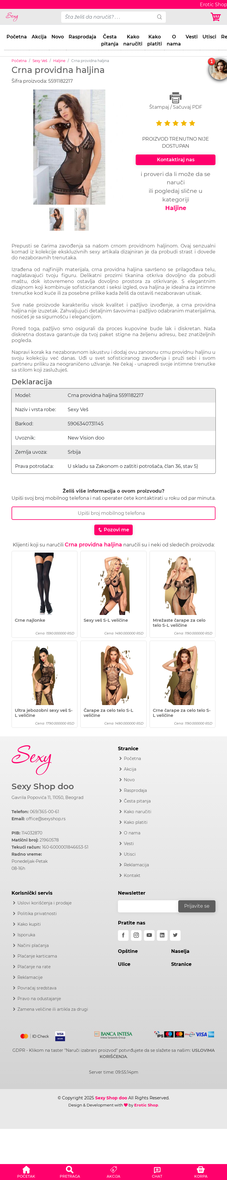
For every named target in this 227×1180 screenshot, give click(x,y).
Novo (57, 37)
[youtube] (149, 935)
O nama (174, 40)
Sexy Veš (40, 60)
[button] (26, 1171)
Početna (17, 37)
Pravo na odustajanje (39, 999)
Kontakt (132, 875)
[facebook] (123, 935)
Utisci (209, 37)
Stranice (181, 964)
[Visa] (57, 1035)
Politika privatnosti (37, 914)
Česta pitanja (110, 40)
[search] (159, 17)
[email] (152, 906)
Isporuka (26, 935)
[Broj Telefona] (113, 513)
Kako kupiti (29, 924)
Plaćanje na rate (34, 967)
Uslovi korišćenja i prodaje (44, 903)
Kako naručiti (132, 40)
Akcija (39, 37)
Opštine (128, 951)
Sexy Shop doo (43, 786)
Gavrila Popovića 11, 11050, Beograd (47, 797)
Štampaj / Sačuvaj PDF (175, 101)
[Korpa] (216, 17)
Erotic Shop (146, 1105)
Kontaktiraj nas (175, 159)
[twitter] (175, 935)
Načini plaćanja (33, 945)
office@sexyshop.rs (46, 818)
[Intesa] (113, 1034)
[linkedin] (162, 935)
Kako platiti (154, 40)
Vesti (192, 37)
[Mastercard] (35, 1035)
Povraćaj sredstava (36, 988)
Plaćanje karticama (37, 956)
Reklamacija (136, 865)
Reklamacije (30, 977)
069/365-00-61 (44, 811)
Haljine (59, 60)
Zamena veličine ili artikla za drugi (52, 1009)
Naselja (180, 951)
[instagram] (136, 935)
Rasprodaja (82, 37)
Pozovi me (113, 530)
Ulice (124, 964)
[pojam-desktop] (107, 17)
